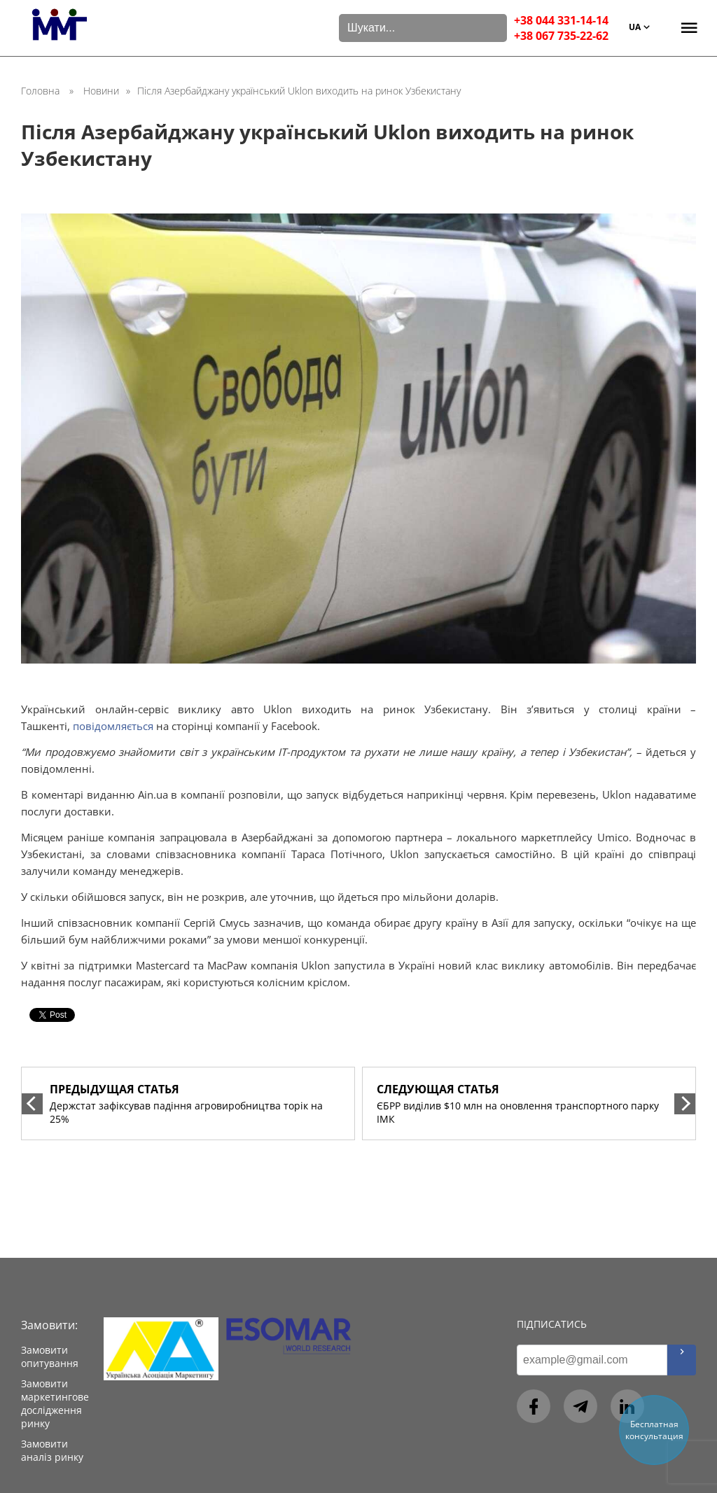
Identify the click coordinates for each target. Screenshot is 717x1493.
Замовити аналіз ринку (52, 1450)
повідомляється (113, 726)
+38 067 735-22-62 (561, 35)
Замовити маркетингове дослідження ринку (55, 1403)
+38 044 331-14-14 (561, 20)
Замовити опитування (49, 1356)
